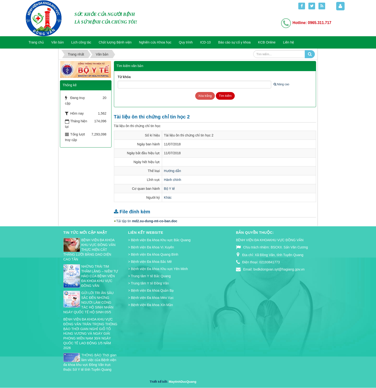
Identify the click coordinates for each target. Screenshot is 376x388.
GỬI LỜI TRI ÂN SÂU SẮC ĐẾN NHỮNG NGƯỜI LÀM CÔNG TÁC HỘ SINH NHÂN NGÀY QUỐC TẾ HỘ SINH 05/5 (88, 302)
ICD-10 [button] (205, 42)
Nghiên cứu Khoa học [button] (155, 42)
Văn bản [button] (57, 42)
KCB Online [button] (267, 42)
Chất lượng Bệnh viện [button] (115, 42)
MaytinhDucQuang (182, 381)
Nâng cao (281, 84)
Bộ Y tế (169, 189)
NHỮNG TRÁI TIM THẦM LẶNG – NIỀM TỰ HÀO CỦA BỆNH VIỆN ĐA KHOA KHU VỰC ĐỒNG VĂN (99, 276)
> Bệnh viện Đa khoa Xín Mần (150, 305)
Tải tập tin (146, 221)
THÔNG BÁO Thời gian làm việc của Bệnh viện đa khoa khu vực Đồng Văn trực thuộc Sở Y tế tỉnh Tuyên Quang (89, 362)
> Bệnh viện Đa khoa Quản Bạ (151, 290)
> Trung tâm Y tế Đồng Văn (148, 283)
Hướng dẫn (172, 171)
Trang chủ (36, 42)
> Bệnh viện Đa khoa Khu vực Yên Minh (158, 269)
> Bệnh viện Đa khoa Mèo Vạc (151, 298)
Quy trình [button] (186, 42)
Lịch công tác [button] (81, 42)
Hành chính (172, 180)
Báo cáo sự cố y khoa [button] (234, 42)
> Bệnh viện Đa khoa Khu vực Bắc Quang (159, 240)
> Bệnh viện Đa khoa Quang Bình (153, 254)
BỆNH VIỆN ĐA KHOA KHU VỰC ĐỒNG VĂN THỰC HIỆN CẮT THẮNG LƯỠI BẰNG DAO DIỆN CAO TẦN (89, 249)
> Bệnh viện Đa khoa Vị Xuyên (151, 247)
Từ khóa (124, 77)
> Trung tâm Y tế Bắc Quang (149, 276)
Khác (168, 197)
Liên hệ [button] (288, 42)
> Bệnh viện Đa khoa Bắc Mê (150, 262)
